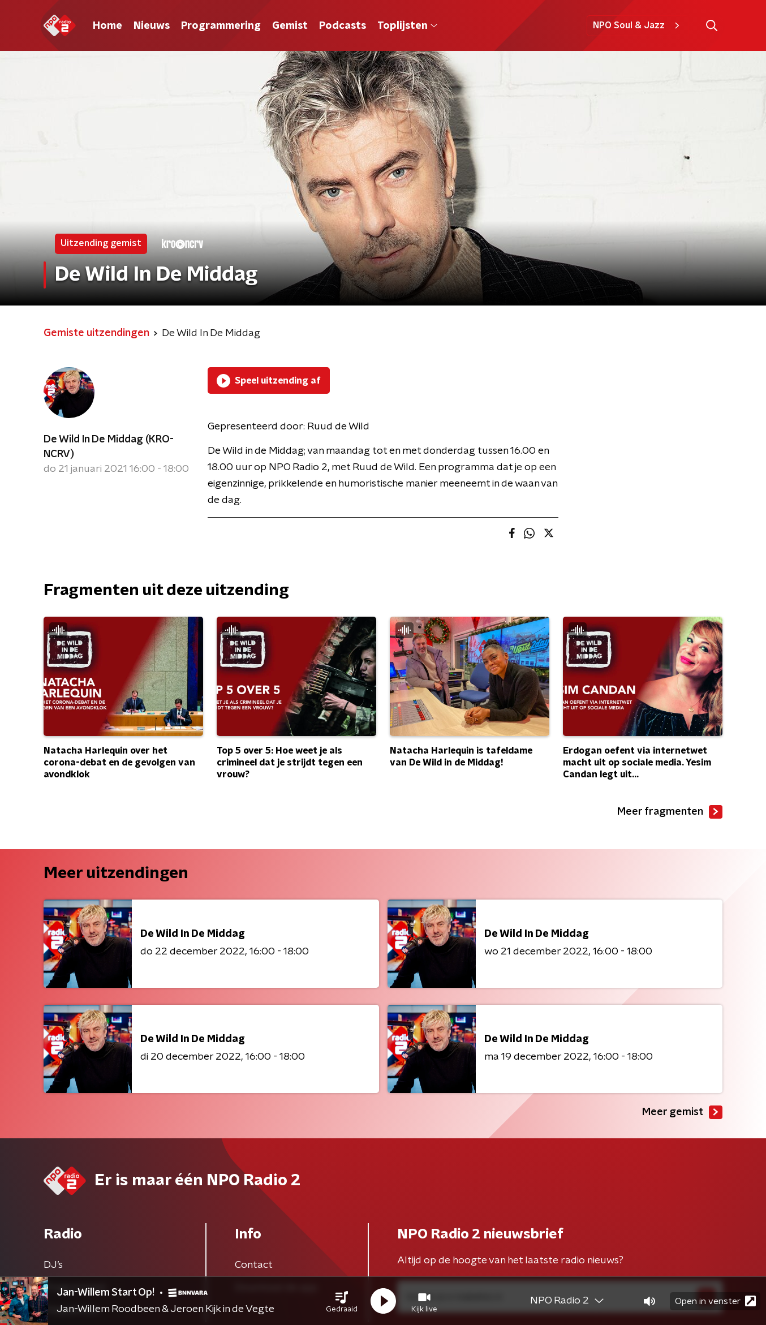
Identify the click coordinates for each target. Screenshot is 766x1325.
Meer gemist (682, 1112)
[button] (342, 1301)
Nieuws (152, 26)
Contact (254, 1265)
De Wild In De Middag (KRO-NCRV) (109, 447)
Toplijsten (407, 26)
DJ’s (53, 1265)
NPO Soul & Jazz (638, 25)
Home (107, 26)
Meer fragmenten (669, 812)
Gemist (290, 26)
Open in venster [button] (715, 1301)
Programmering (221, 26)
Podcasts (342, 26)
